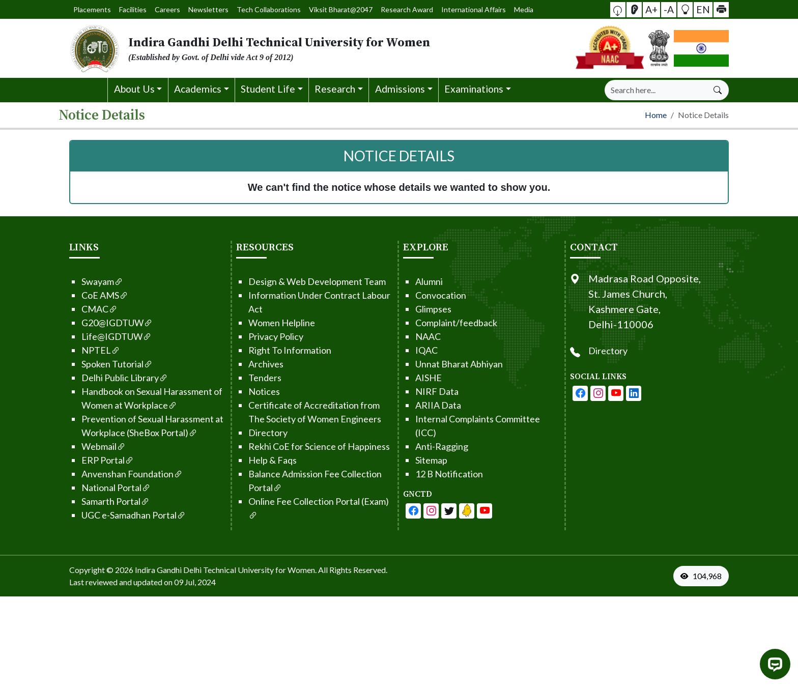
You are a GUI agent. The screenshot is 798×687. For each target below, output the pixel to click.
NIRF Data (425, 389)
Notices (252, 389)
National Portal (104, 485)
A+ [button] (653, 9)
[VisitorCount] (713, 574)
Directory (256, 430)
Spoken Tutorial (105, 361)
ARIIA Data (426, 403)
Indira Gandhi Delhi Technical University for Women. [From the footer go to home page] (226, 567)
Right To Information (278, 348)
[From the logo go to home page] (287, 48)
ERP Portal (96, 458)
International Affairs (453, 9)
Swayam (90, 279)
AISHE (417, 375)
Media (496, 9)
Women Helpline (270, 320)
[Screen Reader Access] (637, 9)
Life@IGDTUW (105, 334)
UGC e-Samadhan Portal (122, 513)
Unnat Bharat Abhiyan (447, 361)
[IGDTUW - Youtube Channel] (437, 509)
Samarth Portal (104, 499)
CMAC (88, 306)
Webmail (92, 444)
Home (656, 113)
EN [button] (701, 9)
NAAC (416, 334)
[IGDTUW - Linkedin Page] (455, 509)
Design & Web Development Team (305, 279)
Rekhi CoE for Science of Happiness (307, 444)
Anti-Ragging (430, 444)
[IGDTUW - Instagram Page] (609, 391)
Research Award (396, 9)
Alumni (417, 279)
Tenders (253, 375)
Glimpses (422, 306)
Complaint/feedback (445, 320)
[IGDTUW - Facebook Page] (401, 509)
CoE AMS (93, 293)
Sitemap (420, 458)
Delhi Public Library (113, 375)
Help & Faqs (261, 458)
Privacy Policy (264, 334)
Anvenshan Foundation (120, 471)
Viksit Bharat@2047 (337, 9)
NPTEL (89, 348)
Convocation (429, 293)
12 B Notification (437, 471)
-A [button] (669, 9)
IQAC (415, 348)
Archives (254, 361)
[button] (622, 9)
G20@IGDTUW (105, 320)
